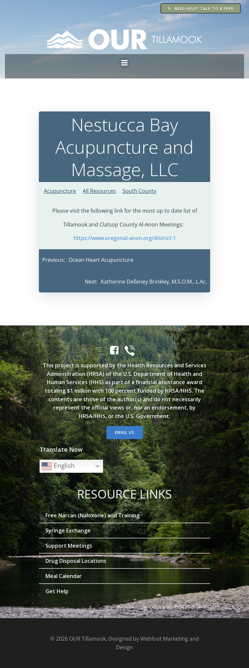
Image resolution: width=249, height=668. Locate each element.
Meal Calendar (63, 576)
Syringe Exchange (68, 530)
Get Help (57, 591)
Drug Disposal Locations (75, 560)
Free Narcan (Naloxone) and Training (92, 515)
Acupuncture (60, 191)
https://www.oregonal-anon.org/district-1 (124, 238)
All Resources (99, 191)
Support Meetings (68, 545)
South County (139, 191)
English (58, 466)
